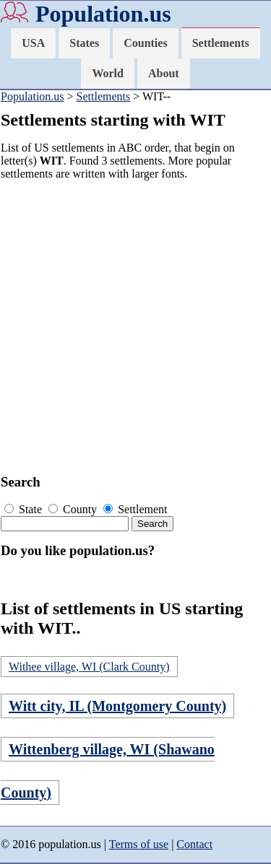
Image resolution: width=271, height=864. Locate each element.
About (163, 73)
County (74, 509)
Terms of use (138, 844)
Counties (145, 43)
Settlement (135, 509)
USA (33, 43)
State (24, 509)
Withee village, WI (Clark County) (89, 666)
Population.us (103, 14)
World (108, 73)
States (84, 43)
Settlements (220, 43)
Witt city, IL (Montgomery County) (117, 706)
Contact (194, 844)
